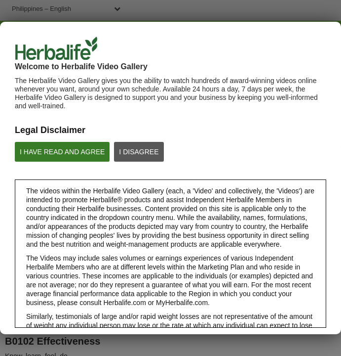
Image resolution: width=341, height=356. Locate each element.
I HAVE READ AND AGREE (62, 152)
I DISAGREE (138, 152)
